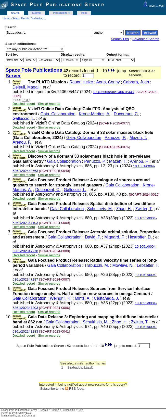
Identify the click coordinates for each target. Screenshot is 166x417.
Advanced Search (145, 39)
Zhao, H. (124, 209)
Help (84, 12)
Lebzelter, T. (148, 265)
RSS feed (76, 388)
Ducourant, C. (126, 114)
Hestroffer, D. (140, 237)
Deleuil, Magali (25, 87)
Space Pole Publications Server (57, 4)
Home (6, 18)
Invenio (20, 412)
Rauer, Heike (81, 82)
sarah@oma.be (26, 415)
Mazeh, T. (138, 137)
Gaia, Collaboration (58, 114)
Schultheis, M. (100, 209)
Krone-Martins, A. (94, 114)
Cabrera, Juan (136, 82)
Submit (36, 12)
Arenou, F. (21, 142)
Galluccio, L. (23, 118)
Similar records (49, 104)
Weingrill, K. (60, 298)
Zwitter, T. (143, 209)
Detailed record (23, 104)
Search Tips (120, 39)
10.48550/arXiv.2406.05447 (113, 92)
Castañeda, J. (106, 298)
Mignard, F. (114, 237)
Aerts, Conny (108, 82)
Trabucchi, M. (96, 265)
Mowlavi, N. (123, 265)
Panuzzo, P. (115, 137)
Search (15, 13)
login (161, 5)
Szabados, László (80, 367)
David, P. (93, 237)
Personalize (60, 12)
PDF (25, 100)
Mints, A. (83, 298)
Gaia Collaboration (64, 161)
